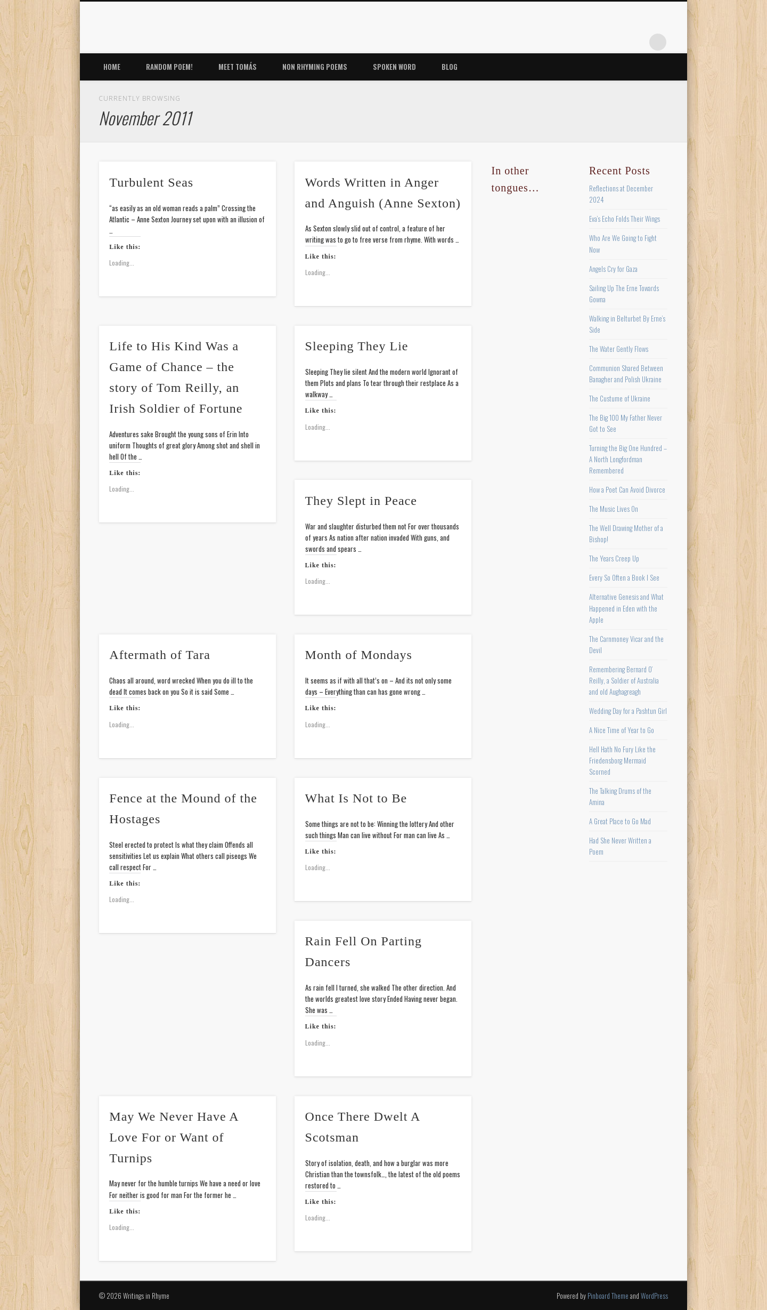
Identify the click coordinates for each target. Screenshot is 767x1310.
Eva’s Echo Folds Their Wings (624, 218)
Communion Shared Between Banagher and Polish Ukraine (626, 373)
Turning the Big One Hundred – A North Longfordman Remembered (628, 459)
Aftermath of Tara (159, 655)
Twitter (570, 42)
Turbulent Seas (151, 182)
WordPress (654, 1295)
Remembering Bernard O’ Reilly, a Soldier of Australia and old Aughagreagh (624, 680)
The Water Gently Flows (618, 348)
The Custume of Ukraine (619, 398)
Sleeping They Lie (357, 346)
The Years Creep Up (614, 558)
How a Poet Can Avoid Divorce (627, 489)
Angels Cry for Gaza (613, 268)
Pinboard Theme (608, 1295)
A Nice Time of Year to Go (621, 730)
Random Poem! (169, 66)
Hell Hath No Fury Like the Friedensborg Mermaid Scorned (622, 760)
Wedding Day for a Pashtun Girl (628, 710)
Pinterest (592, 42)
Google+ (635, 42)
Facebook (548, 42)
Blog (450, 66)
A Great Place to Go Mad (620, 821)
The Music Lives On (613, 508)
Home (111, 66)
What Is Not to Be (356, 798)
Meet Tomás (237, 66)
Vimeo (614, 42)
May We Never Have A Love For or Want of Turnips (173, 1137)
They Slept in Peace (361, 501)
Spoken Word (394, 66)
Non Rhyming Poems (314, 66)
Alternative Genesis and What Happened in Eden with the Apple (626, 607)
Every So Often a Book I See (624, 577)
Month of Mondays (358, 655)
